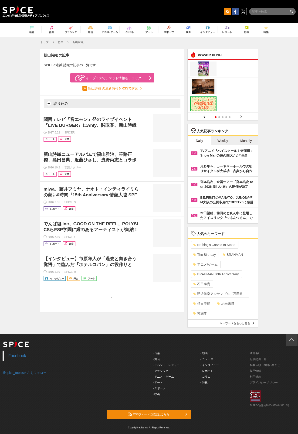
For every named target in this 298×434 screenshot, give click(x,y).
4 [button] (226, 117)
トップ (44, 42)
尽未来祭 (225, 303)
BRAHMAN (233, 254)
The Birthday (204, 254)
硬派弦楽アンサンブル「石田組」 (219, 294)
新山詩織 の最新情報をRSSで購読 (113, 88)
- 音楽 (156, 353)
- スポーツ (159, 388)
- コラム (205, 376)
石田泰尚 (201, 284)
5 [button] (229, 117)
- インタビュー (209, 365)
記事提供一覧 (258, 359)
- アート (158, 382)
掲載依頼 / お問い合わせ (265, 365)
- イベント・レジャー (166, 365)
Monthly (246, 141)
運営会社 (255, 353)
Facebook (17, 355)
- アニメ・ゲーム (163, 376)
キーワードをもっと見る (237, 323)
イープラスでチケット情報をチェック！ (110, 78)
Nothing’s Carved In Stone (214, 245)
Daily (199, 141)
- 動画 (204, 353)
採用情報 (255, 370)
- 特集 (204, 382)
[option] (223, 87)
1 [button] (216, 117)
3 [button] (223, 117)
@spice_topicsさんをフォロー (25, 373)
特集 (60, 42)
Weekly (222, 141)
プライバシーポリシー (264, 382)
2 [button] (219, 117)
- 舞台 (156, 359)
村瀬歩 (200, 313)
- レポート (206, 370)
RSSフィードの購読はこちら (158, 414)
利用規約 (255, 376)
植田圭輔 (201, 303)
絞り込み (57, 103)
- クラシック (160, 370)
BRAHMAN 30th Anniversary (216, 274)
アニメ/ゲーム (205, 264)
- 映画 (156, 394)
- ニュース (206, 359)
